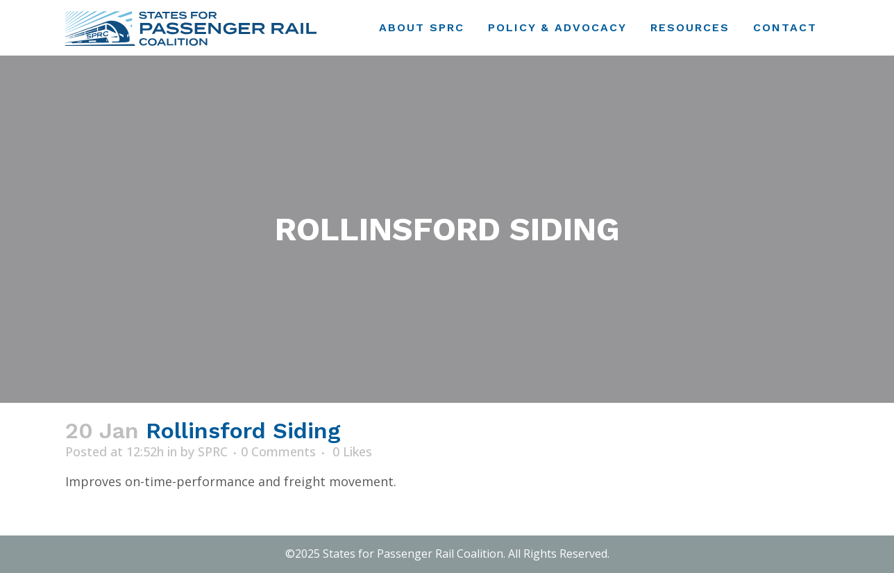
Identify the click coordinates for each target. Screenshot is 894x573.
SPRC (213, 451)
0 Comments (278, 451)
